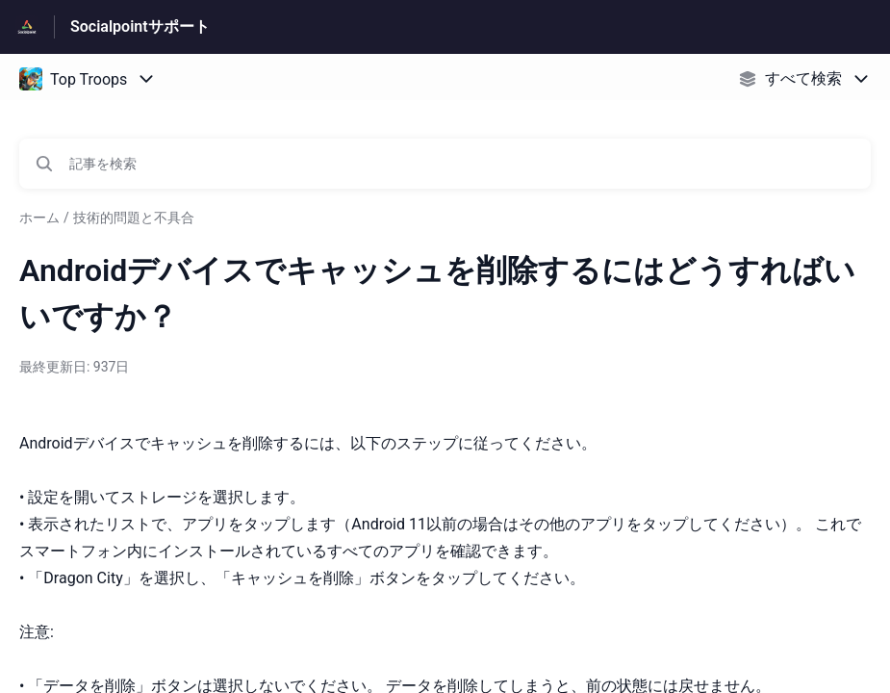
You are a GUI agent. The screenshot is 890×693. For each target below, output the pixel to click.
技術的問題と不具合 (133, 217)
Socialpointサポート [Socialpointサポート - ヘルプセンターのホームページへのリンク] (140, 26)
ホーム (39, 217)
